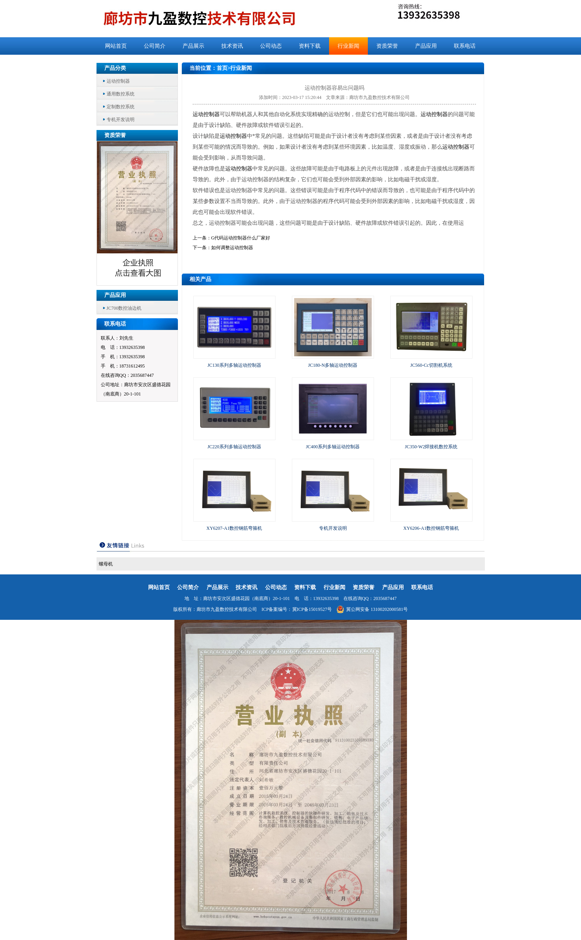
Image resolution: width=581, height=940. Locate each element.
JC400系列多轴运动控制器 (333, 446)
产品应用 (426, 46)
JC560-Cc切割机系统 (431, 365)
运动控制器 (118, 81)
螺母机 (106, 564)
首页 (222, 68)
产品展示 (193, 46)
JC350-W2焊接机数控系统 (431, 446)
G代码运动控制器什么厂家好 (241, 238)
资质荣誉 (387, 46)
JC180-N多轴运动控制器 (332, 365)
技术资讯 (232, 46)
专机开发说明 (120, 119)
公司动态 (271, 46)
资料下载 (310, 46)
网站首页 (116, 46)
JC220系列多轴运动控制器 (234, 446)
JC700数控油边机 (124, 308)
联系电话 (465, 46)
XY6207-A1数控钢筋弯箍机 (234, 528)
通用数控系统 (120, 94)
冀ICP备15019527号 (312, 609)
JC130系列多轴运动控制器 (234, 365)
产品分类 (115, 68)
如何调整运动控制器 (232, 247)
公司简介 (155, 46)
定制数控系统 (120, 106)
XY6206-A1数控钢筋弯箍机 (431, 528)
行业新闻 (348, 46)
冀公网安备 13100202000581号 (372, 609)
